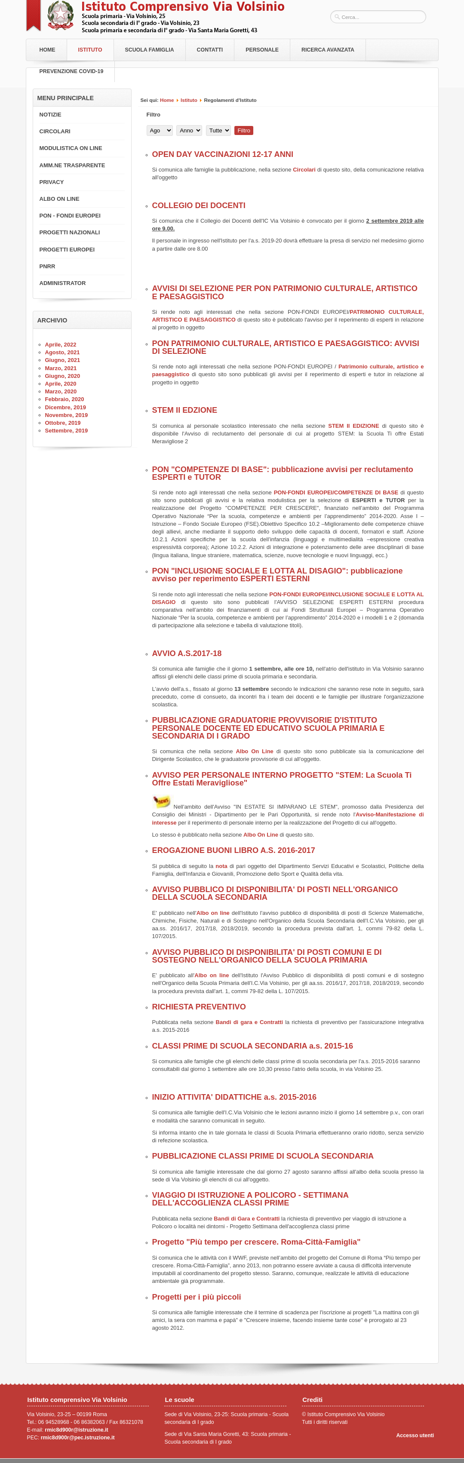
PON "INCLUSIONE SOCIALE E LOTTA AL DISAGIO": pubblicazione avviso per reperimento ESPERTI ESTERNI (277, 575)
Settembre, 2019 (66, 430)
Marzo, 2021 (61, 368)
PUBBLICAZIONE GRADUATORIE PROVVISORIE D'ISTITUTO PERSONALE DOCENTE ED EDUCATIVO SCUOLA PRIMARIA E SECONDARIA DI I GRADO (268, 728)
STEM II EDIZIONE (353, 426)
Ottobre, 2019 (63, 423)
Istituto (90, 50)
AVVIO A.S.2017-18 (187, 653)
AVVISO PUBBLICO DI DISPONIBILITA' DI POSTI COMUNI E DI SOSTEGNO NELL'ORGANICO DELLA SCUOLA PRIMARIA (267, 956)
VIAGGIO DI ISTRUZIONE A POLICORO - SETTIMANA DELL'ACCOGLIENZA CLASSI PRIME (250, 1199)
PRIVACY (52, 182)
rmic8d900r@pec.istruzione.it (78, 1438)
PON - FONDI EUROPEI (70, 215)
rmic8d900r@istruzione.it (76, 1430)
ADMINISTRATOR (63, 283)
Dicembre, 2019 (65, 407)
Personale (262, 50)
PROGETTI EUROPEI (67, 249)
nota (221, 866)
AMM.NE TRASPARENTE (72, 165)
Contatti (210, 50)
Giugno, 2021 (62, 360)
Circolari (304, 169)
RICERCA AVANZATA (327, 50)
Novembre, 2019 (66, 415)
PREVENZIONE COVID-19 (72, 71)
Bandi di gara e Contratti (249, 1022)
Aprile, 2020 (61, 383)
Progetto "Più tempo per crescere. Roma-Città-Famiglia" (256, 1242)
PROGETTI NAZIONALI (70, 232)
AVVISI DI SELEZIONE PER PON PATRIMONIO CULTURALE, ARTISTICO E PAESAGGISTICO (285, 292)
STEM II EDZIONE (185, 410)
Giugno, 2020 (62, 376)
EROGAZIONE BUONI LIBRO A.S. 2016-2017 (233, 850)
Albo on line (213, 913)
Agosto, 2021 (62, 352)
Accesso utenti (415, 1435)
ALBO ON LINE (60, 199)
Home (47, 50)
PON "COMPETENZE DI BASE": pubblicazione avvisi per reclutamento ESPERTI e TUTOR (282, 473)
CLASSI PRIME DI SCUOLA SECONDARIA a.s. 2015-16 (252, 1046)
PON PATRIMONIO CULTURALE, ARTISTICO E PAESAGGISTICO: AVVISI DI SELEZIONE (285, 347)
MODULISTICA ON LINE (71, 148)
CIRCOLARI (55, 131)
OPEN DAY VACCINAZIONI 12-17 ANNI (222, 154)
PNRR (47, 266)
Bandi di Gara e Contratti (247, 1218)
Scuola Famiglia (149, 50)
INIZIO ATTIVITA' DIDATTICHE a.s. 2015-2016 (234, 1097)
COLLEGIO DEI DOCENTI (199, 205)
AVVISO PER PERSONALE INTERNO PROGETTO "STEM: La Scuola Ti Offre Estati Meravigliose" (282, 779)
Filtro (243, 130)
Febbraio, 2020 (64, 399)
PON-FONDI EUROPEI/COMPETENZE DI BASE (336, 492)
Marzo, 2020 (61, 391)
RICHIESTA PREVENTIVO (199, 1007)
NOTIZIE (50, 114)
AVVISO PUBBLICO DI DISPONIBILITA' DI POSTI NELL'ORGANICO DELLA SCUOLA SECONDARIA (275, 893)
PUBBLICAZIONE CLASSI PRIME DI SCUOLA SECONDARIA (263, 1156)
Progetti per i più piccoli (196, 1297)
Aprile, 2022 (61, 344)
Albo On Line (254, 751)
